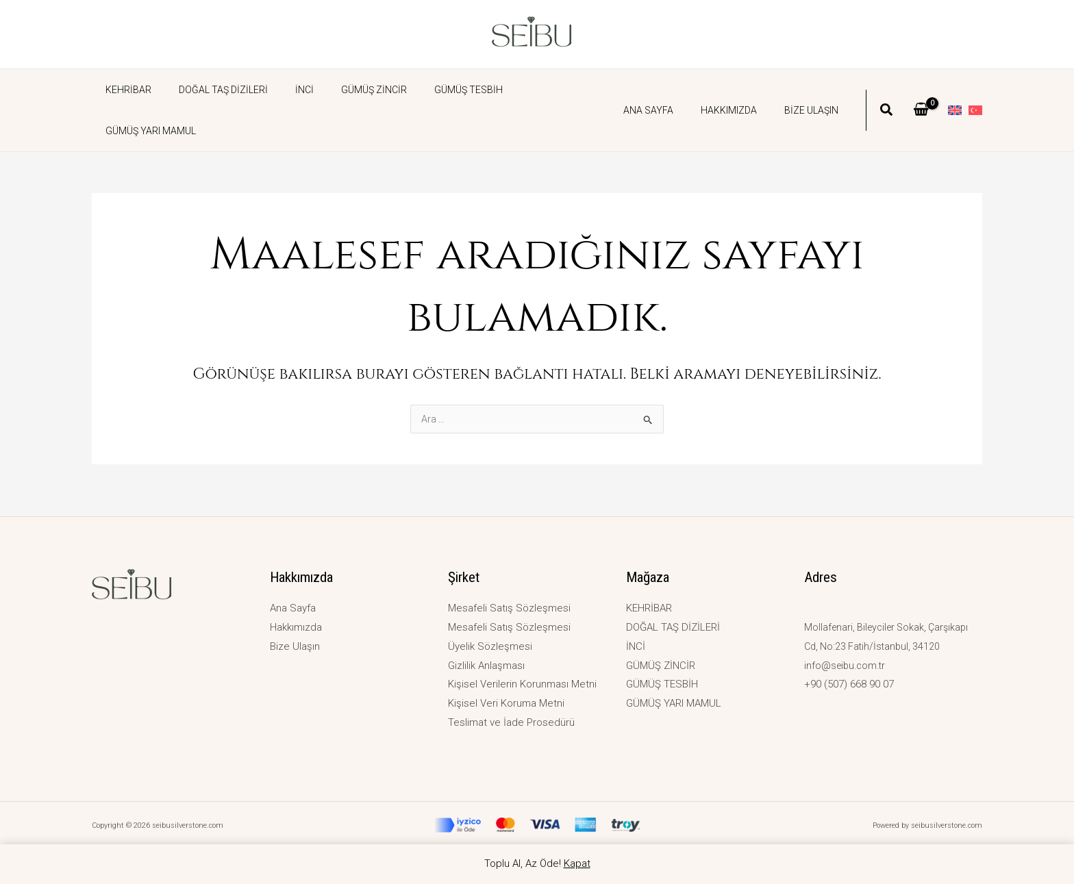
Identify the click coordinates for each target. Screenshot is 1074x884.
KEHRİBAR (124, 89)
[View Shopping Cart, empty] (921, 90)
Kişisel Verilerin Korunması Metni (522, 684)
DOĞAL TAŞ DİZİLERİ (210, 89)
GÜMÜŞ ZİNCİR (345, 89)
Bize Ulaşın (815, 89)
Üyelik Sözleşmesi (490, 646)
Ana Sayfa (669, 89)
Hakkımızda (741, 89)
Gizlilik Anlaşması (486, 665)
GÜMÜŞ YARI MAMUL (530, 89)
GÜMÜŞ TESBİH (431, 89)
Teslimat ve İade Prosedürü (511, 722)
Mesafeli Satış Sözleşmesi (509, 608)
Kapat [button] (577, 863)
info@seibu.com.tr (847, 665)
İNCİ (284, 89)
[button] (887, 91)
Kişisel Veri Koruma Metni (506, 703)
